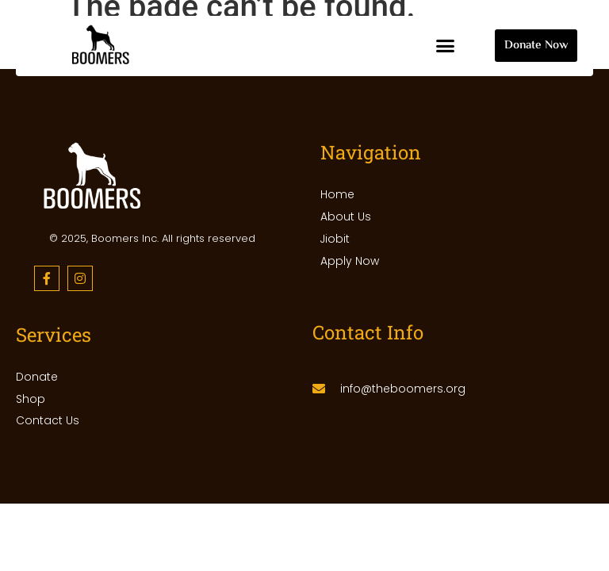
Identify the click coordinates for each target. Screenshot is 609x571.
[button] (446, 46)
